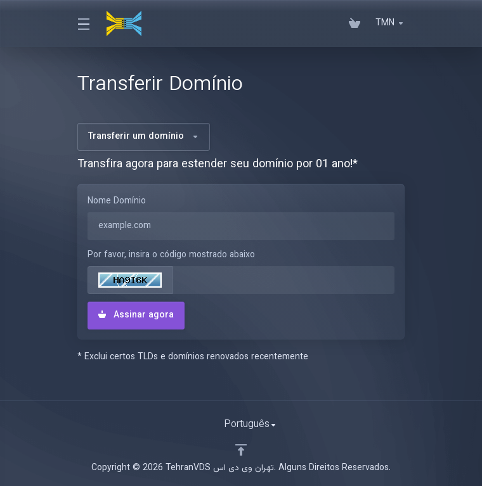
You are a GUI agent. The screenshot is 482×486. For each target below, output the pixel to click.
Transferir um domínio (143, 137)
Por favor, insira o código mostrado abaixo (171, 255)
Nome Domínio (117, 201)
